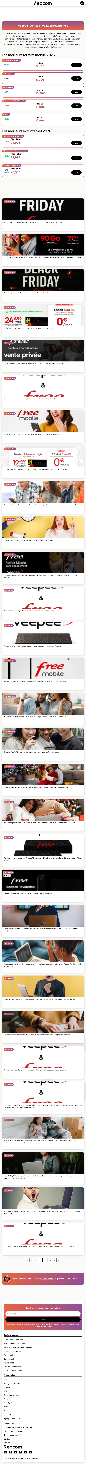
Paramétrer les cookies (13, 1431)
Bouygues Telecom (12, 1383)
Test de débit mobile (12, 1367)
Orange (7, 1387)
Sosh (6, 1410)
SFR (5, 1391)
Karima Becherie (47, 1279)
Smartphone (9, 1363)
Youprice (7, 1414)
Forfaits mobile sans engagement (18, 1347)
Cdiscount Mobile (11, 1395)
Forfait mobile (9, 1355)
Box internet (9, 1359)
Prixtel (6, 1399)
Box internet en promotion (15, 1343)
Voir (76, 65)
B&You (6, 1406)
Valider (43, 1320)
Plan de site (9, 1443)
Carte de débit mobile (13, 1370)
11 (50, 1260)
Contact (7, 1439)
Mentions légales (11, 1423)
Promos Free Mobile (12, 1351)
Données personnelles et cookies (18, 1427)
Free (5, 1380)
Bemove (35, 1458)
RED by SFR (9, 1403)
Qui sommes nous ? (12, 1435)
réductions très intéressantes (32, 44)
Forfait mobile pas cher (13, 1340)
